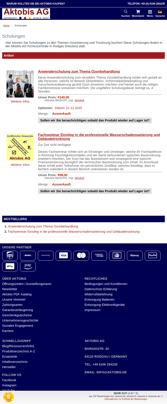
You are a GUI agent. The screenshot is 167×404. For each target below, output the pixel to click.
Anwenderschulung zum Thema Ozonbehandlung (79, 71)
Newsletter (9, 289)
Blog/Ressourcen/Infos (18, 346)
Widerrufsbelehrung (98, 294)
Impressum (92, 310)
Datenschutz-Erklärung (101, 289)
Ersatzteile (9, 356)
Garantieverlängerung (17, 310)
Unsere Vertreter (14, 299)
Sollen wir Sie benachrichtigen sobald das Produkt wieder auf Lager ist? (95, 120)
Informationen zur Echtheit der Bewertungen (126, 399)
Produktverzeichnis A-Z (18, 351)
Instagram (9, 385)
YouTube (8, 390)
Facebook (9, 380)
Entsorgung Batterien (100, 299)
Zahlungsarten (12, 304)
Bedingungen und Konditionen (106, 284)
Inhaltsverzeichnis (15, 362)
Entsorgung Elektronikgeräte (105, 304)
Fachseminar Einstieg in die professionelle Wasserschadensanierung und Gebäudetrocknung (99, 137)
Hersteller (9, 367)
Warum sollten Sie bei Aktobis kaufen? (36, 3)
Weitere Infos (20, 101)
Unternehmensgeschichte (20, 320)
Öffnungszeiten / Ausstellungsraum (26, 284)
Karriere (7, 331)
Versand (79, 100)
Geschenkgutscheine (17, 315)
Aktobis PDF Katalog (17, 294)
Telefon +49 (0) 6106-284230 (146, 3)
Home (6, 25)
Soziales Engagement (17, 325)
